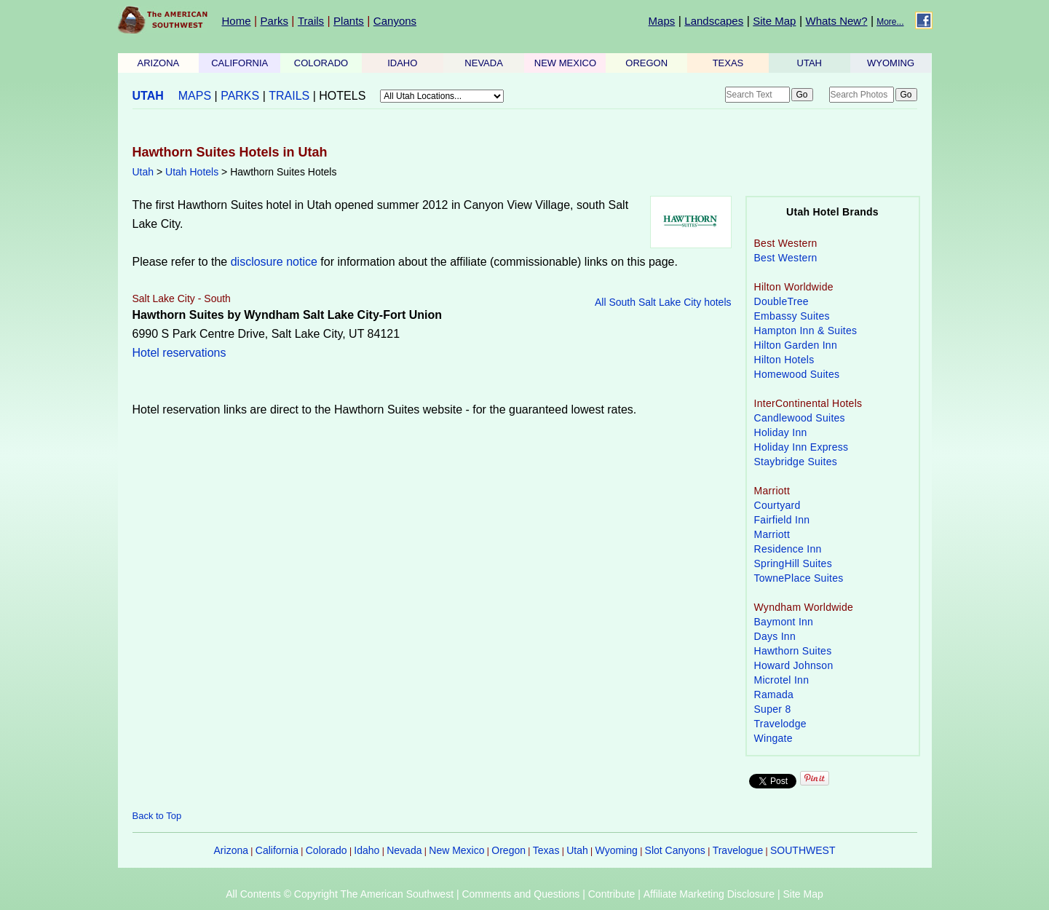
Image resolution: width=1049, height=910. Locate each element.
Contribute (612, 894)
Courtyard (777, 505)
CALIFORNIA (239, 63)
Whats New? (837, 21)
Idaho (366, 850)
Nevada (404, 850)
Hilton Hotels (784, 359)
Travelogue (738, 850)
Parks (274, 21)
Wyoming (616, 850)
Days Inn (775, 636)
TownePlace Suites (799, 578)
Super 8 (772, 709)
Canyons (394, 21)
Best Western (786, 258)
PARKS (240, 96)
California (277, 850)
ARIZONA (159, 63)
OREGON (646, 63)
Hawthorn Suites (793, 651)
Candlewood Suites (799, 418)
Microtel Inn (781, 680)
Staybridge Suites (796, 461)
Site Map (774, 21)
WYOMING (890, 63)
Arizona (231, 850)
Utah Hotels (191, 172)
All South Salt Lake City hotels (663, 302)
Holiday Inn (780, 432)
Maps (662, 21)
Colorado (326, 850)
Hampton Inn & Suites (806, 330)
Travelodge (780, 723)
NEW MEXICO (565, 63)
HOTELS (342, 96)
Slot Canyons (675, 850)
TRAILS (289, 96)
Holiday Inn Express (801, 447)
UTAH (809, 63)
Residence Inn (788, 549)
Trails (311, 21)
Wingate (773, 738)
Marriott (772, 534)
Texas (546, 850)
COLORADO (321, 63)
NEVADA (483, 63)
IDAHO (402, 63)
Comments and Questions (520, 894)
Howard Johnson (794, 665)
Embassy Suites (792, 316)
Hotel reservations (179, 353)
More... (889, 22)
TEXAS (728, 63)
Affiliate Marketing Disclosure (709, 894)
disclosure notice (274, 262)
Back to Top (157, 815)
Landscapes (713, 21)
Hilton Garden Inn (796, 345)
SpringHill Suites (793, 563)
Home (236, 21)
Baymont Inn (784, 622)
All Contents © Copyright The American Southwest (340, 894)
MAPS (194, 96)
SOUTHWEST (802, 850)
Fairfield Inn (782, 520)
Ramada (774, 694)
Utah (143, 172)
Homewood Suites (797, 374)
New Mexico (456, 850)
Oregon (508, 850)
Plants (348, 21)
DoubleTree (781, 301)
